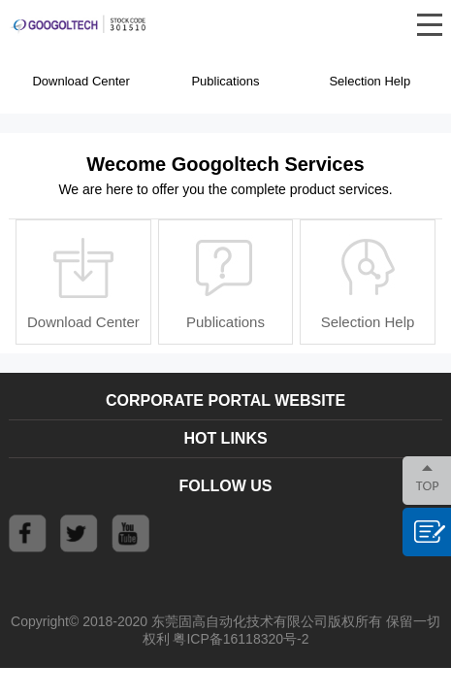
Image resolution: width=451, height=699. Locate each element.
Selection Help (369, 81)
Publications (225, 81)
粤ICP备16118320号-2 (240, 639)
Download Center (80, 81)
